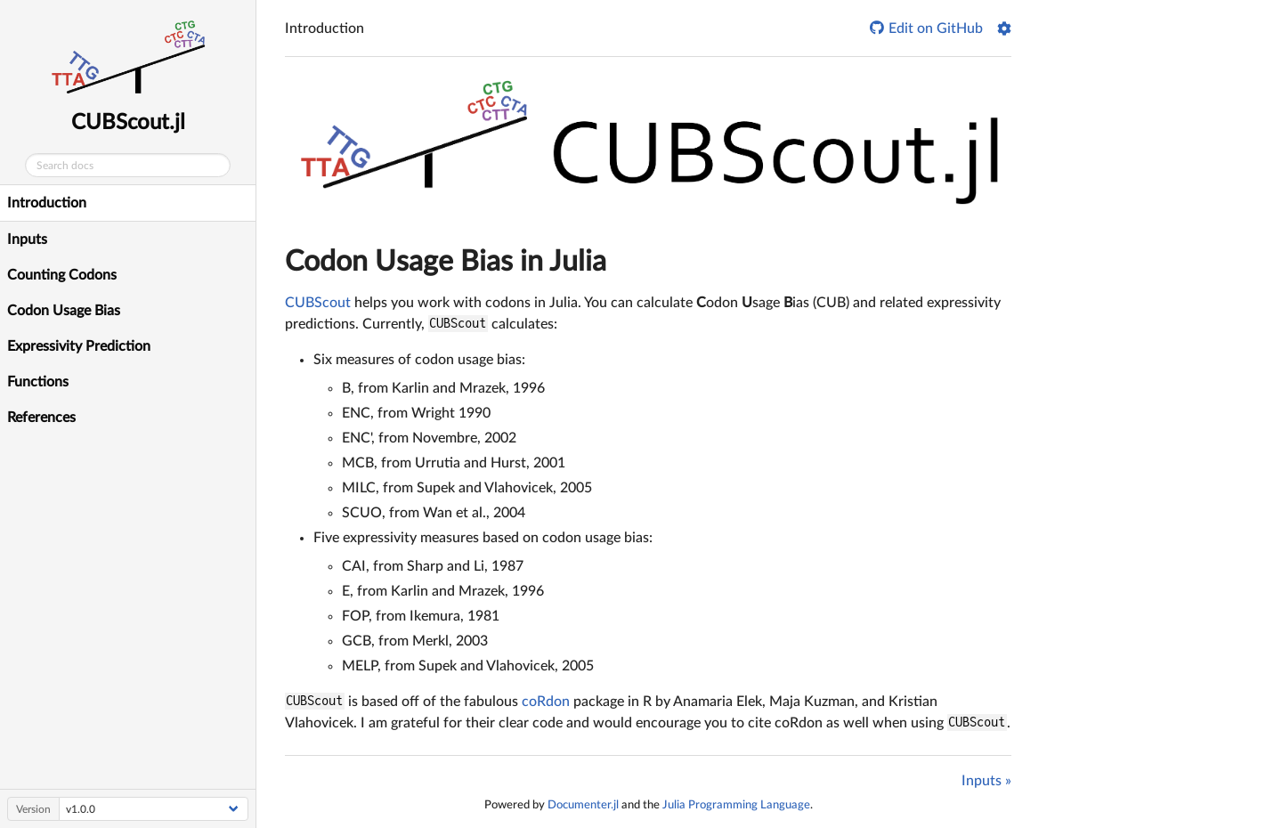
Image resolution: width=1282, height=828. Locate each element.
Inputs (27, 239)
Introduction (46, 203)
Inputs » (986, 781)
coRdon (546, 701)
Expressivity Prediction (78, 346)
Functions (38, 382)
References (41, 417)
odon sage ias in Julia (445, 262)
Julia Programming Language (736, 805)
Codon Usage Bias (63, 311)
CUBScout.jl (128, 123)
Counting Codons (62, 275)
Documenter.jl (583, 805)
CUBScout (318, 303)
